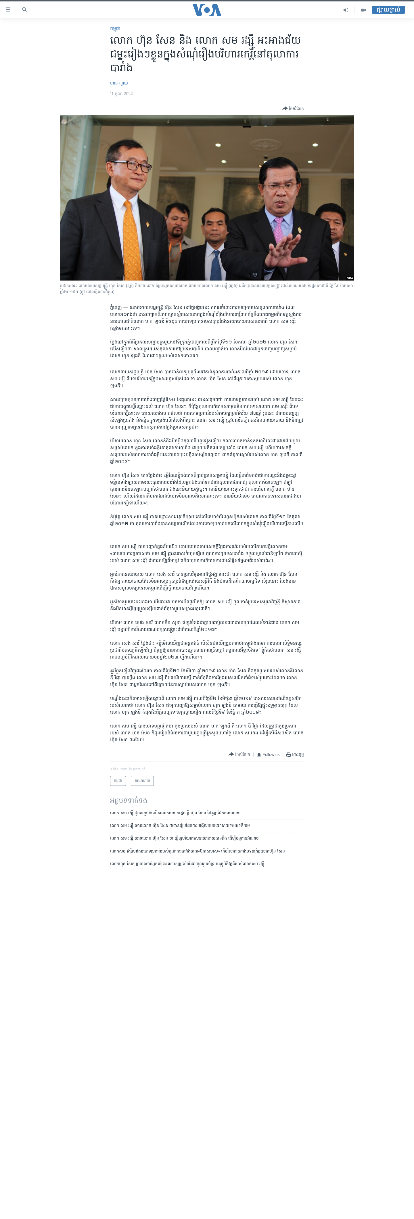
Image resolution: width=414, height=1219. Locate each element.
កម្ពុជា (115, 28)
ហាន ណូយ (119, 83)
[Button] (293, 108)
